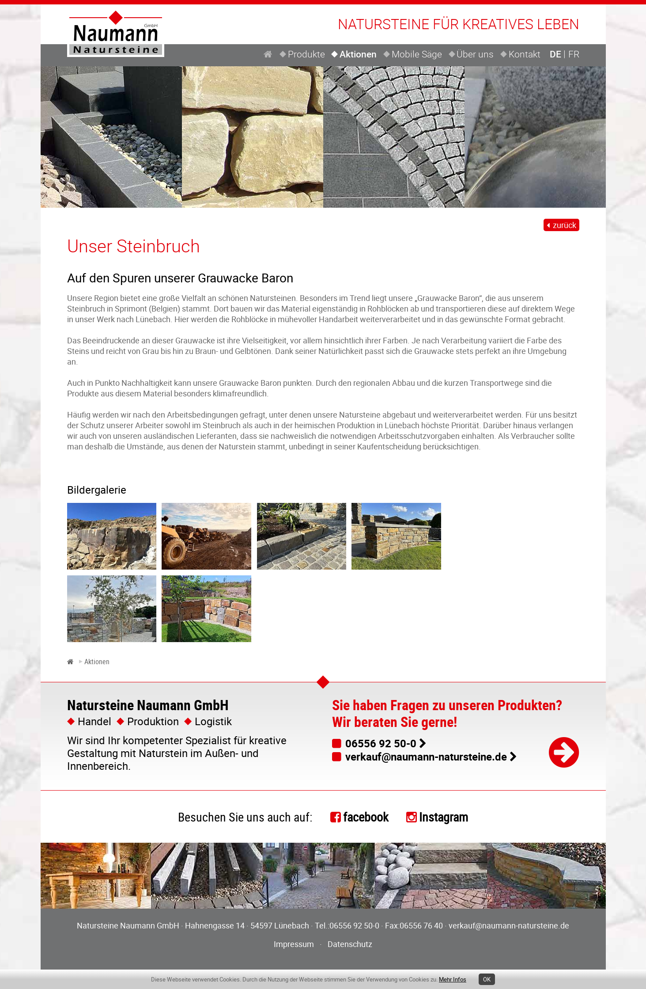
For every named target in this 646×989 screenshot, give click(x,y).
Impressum (294, 944)
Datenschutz (350, 944)
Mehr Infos (452, 979)
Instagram (443, 816)
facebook (366, 816)
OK (487, 979)
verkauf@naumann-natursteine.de (426, 756)
